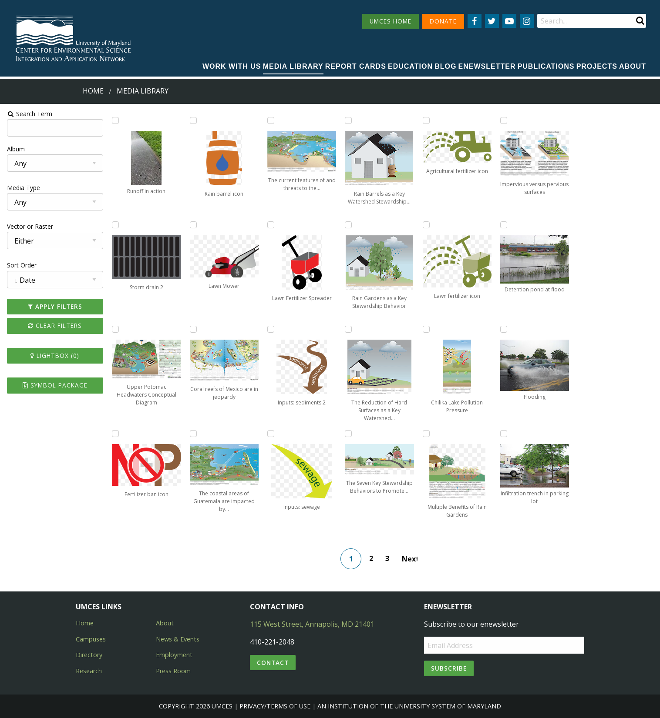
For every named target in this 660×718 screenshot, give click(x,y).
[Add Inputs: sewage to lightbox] (270, 433)
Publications (546, 66)
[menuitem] (231, 67)
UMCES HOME (390, 21)
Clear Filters (54, 325)
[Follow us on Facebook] (475, 21)
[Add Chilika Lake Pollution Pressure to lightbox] (426, 329)
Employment (174, 655)
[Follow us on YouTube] (509, 21)
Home (93, 91)
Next (410, 559)
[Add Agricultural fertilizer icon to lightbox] (426, 120)
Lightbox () (54, 355)
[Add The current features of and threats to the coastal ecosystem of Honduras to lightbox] (270, 120)
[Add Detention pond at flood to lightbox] (504, 224)
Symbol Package (53, 385)
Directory (89, 655)
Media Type (22, 188)
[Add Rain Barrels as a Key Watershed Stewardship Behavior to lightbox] (348, 120)
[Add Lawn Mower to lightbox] (192, 224)
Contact (273, 662)
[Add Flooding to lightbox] (504, 329)
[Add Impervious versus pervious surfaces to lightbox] (504, 120)
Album (15, 149)
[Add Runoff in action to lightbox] (114, 120)
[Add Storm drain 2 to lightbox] (114, 224)
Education (410, 66)
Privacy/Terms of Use (274, 706)
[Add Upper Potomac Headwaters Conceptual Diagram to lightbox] (114, 329)
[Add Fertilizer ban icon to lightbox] (114, 433)
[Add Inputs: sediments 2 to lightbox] (270, 329)
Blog (445, 66)
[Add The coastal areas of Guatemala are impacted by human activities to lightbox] (192, 433)
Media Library (293, 66)
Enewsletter (487, 66)
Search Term (28, 114)
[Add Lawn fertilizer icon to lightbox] (426, 224)
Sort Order (20, 265)
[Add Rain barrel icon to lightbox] (192, 120)
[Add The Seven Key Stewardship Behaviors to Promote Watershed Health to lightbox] (348, 433)
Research (89, 671)
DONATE (443, 21)
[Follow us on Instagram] (527, 21)
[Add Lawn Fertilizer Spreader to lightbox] (270, 224)
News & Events (177, 639)
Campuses (91, 639)
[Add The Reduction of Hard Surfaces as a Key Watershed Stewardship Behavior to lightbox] (348, 329)
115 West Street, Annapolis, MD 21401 (312, 624)
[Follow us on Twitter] (492, 21)
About (632, 66)
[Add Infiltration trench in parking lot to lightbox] (504, 433)
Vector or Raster (29, 226)
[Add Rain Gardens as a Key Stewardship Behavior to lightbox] (348, 224)
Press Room (173, 671)
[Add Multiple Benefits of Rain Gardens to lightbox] (426, 433)
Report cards (355, 66)
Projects (596, 66)
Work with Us (231, 66)
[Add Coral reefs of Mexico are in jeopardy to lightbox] (192, 329)
